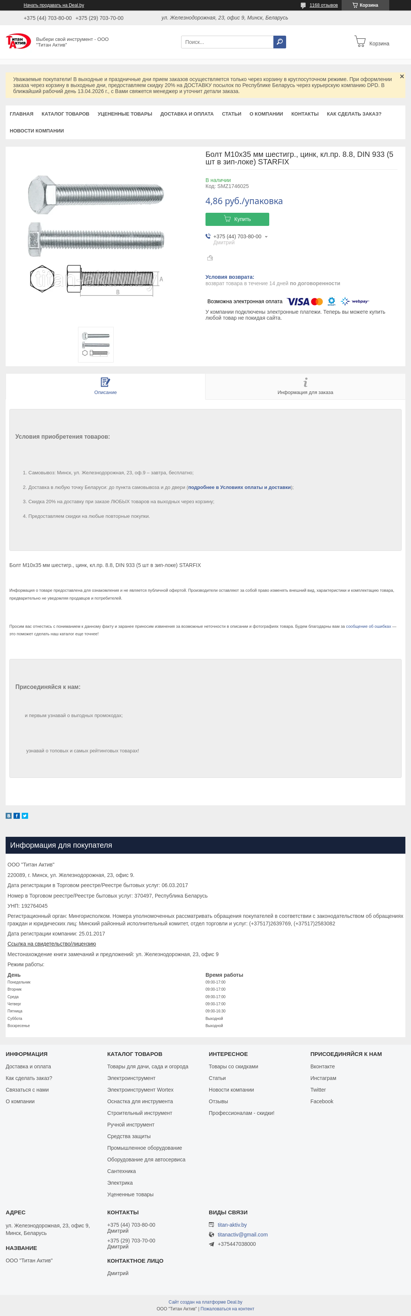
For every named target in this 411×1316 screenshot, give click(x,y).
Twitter (318, 1090)
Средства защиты (129, 1136)
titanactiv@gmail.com (243, 1235)
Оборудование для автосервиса (146, 1160)
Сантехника (121, 1171)
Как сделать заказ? (354, 114)
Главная (21, 114)
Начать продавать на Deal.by (54, 5)
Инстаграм (323, 1078)
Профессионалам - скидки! (241, 1113)
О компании (266, 114)
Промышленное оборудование (144, 1148)
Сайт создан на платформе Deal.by (206, 1302)
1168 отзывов (324, 5)
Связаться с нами (27, 1090)
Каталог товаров (65, 114)
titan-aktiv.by (232, 1225)
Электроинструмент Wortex (140, 1090)
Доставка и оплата (187, 114)
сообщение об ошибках (368, 626)
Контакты (305, 114)
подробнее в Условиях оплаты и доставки (239, 487)
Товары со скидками (233, 1066)
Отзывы (218, 1101)
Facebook (321, 1101)
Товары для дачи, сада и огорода (147, 1066)
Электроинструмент (131, 1078)
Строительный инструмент (139, 1113)
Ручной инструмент (130, 1125)
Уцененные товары (125, 114)
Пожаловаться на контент (227, 1308)
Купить (242, 219)
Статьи (232, 114)
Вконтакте (322, 1066)
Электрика (120, 1183)
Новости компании (37, 131)
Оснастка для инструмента (140, 1101)
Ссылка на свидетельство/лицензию (52, 944)
